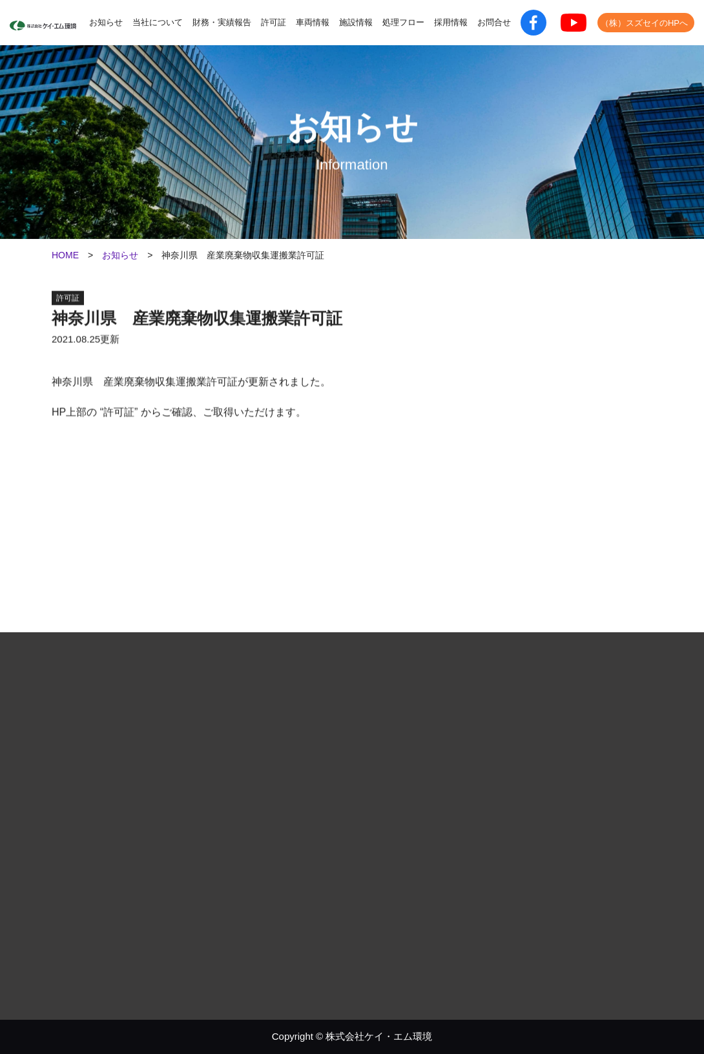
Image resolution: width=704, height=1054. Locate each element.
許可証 (273, 22)
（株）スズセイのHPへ (644, 23)
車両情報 (312, 22)
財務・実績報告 (221, 22)
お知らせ (106, 22)
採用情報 (451, 22)
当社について (157, 22)
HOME (65, 255)
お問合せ (494, 22)
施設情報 (356, 22)
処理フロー (403, 22)
